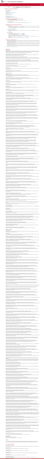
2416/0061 (38, 30)
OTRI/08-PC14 (37, 36)
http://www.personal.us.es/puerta (12, 12)
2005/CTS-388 (23, 37)
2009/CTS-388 (23, 35)
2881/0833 (25, 20)
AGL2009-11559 (10, 28)
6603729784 (10, 14)
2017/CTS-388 (19, 33)
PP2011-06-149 (28, 22)
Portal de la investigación (41, 4)
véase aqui (16, 46)
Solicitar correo (8, 11)
